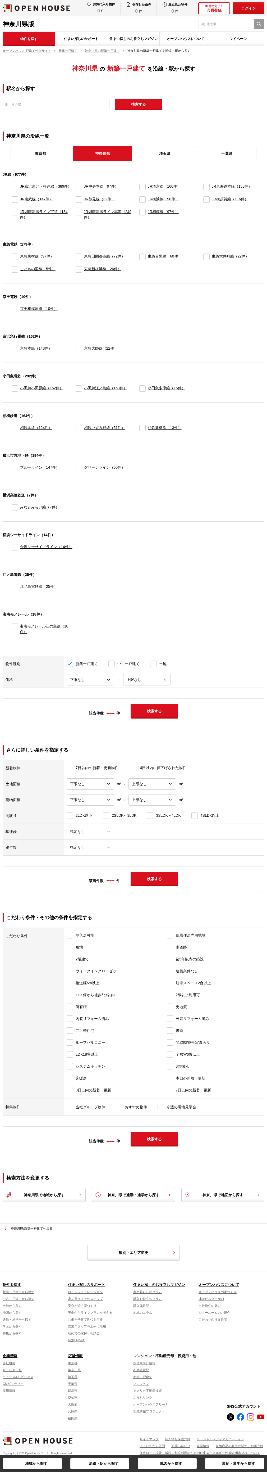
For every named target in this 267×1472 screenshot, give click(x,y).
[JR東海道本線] (206, 187)
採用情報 (9, 1391)
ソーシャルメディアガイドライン (220, 1439)
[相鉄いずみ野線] (79, 428)
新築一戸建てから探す (18, 1292)
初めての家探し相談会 (84, 1333)
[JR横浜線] (142, 199)
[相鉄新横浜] (142, 428)
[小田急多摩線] (142, 388)
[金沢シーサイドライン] (15, 547)
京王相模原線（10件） (39, 308)
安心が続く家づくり (82, 1306)
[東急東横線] (15, 257)
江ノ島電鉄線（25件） (39, 586)
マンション (141, 1384)
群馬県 (72, 1391)
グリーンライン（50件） (104, 467)
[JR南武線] (15, 199)
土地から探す (12, 1306)
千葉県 (226, 153)
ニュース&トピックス (18, 1377)
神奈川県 (74, 1370)
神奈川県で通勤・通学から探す (133, 1195)
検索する (138, 104)
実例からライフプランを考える (90, 1313)
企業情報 (10, 1356)
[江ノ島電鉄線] (15, 587)
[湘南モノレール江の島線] (15, 629)
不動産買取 (141, 1370)
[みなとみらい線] (15, 507)
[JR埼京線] (142, 187)
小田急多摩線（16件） (166, 388)
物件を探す (29, 39)
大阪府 (72, 1404)
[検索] (259, 24)
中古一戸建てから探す (18, 1299)
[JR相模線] (142, 214)
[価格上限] (147, 679)
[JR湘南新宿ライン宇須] (15, 214)
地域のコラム (142, 1313)
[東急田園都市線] (79, 257)
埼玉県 (164, 153)
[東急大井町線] (206, 257)
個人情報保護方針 (177, 1439)
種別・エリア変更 (148, 1252)
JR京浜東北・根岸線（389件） (45, 186)
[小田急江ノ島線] (79, 388)
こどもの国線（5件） (38, 269)
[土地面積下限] (90, 784)
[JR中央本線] (79, 187)
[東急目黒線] (142, 257)
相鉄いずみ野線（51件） (104, 428)
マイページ (238, 39)
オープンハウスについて (186, 39)
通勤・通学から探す (238, 1463)
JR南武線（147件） (36, 199)
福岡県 (72, 1418)
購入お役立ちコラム (147, 1299)
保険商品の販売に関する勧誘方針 (239, 1446)
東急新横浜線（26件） (103, 269)
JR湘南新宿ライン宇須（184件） (43, 214)
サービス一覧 (12, 1370)
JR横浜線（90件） (163, 199)
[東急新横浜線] (79, 269)
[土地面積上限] (152, 784)
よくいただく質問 (152, 1446)
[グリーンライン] (79, 468)
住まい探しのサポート (81, 39)
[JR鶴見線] (79, 199)
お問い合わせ (180, 1446)
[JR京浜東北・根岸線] (15, 187)
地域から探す (36, 1463)
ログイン (248, 8)
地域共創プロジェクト (149, 1411)
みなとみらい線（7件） (39, 507)
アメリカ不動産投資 (147, 1391)
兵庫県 (72, 1411)
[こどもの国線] (15, 269)
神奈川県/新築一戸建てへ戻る (32, 1228)
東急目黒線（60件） (165, 256)
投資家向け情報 (144, 1363)
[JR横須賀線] (206, 199)
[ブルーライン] (15, 468)
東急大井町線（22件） (230, 256)
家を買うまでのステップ (85, 1299)
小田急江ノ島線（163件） (105, 388)
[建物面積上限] (152, 800)
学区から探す (12, 1326)
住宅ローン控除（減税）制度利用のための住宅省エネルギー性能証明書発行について (200, 1453)
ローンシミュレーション (85, 1292)
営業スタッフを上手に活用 (87, 1326)
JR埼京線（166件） (164, 186)
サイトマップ (149, 1439)
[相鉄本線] (15, 428)
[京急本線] (15, 349)
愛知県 (72, 1397)
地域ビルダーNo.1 (211, 1299)
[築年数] (90, 847)
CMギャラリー (13, 1384)
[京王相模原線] (15, 309)
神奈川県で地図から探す (222, 1195)
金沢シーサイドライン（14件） (46, 547)
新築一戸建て (142, 1377)
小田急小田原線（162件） (41, 388)
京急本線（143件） (36, 348)
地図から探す (171, 1463)
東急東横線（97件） (37, 256)
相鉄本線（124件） (36, 428)
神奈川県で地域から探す (44, 1195)
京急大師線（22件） (101, 348)
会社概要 (9, 1363)
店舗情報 (75, 1356)
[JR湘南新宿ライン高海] (79, 214)
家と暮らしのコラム (147, 1292)
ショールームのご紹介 (214, 1313)
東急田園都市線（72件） (104, 256)
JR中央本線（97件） (101, 186)
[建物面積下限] (90, 800)
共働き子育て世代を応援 (85, 1319)
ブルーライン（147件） (39, 467)
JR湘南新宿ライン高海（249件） (107, 214)
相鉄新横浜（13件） (165, 428)
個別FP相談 (76, 1340)
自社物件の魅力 (210, 1306)
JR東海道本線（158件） (232, 186)
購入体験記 (141, 1306)
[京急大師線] (79, 349)
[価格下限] (90, 679)
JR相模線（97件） (163, 212)
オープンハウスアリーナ (150, 1404)
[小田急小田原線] (15, 388)
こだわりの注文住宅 (213, 1319)
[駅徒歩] (90, 831)
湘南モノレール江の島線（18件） (44, 629)
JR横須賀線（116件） (230, 199)
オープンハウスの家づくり (218, 1292)
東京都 (40, 153)
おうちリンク (142, 1397)
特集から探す (12, 1333)
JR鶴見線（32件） (99, 199)
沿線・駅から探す (103, 1463)
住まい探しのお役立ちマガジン (133, 39)
